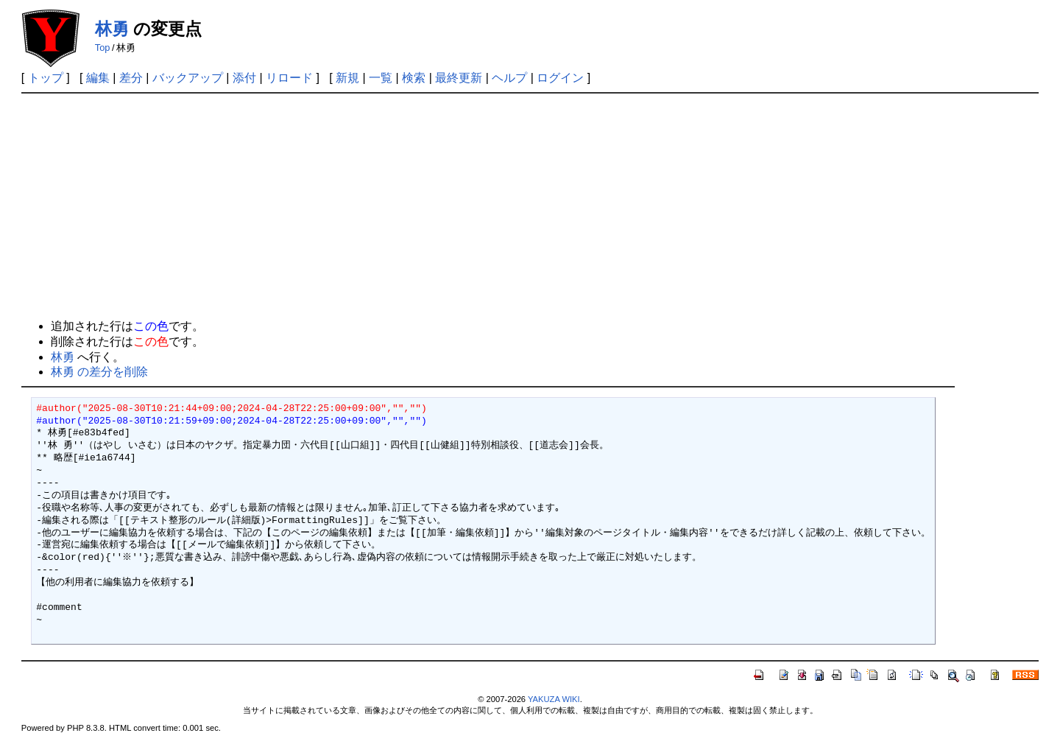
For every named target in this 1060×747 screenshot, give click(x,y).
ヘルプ (509, 77)
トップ (45, 77)
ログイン (560, 77)
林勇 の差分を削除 (99, 371)
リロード (289, 77)
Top (102, 47)
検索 (413, 77)
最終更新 (458, 77)
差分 (131, 77)
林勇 (112, 28)
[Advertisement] (530, 204)
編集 (98, 77)
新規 (347, 77)
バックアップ (187, 77)
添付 (244, 77)
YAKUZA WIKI (554, 699)
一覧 (380, 77)
